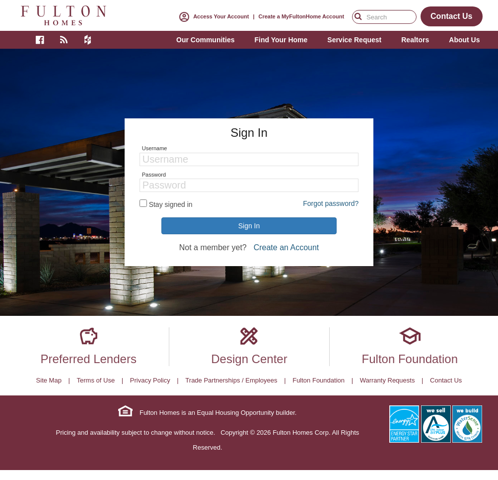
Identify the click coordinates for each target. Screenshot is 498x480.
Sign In (249, 226)
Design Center (249, 359)
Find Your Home (280, 40)
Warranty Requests (387, 380)
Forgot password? (330, 203)
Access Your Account (212, 16)
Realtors (415, 40)
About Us (464, 40)
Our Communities (205, 40)
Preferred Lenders (88, 359)
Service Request (354, 40)
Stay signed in (171, 204)
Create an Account (286, 247)
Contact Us (446, 380)
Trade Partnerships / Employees (231, 380)
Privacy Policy (150, 380)
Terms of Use (96, 380)
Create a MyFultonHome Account (301, 16)
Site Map (49, 380)
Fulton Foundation (410, 359)
